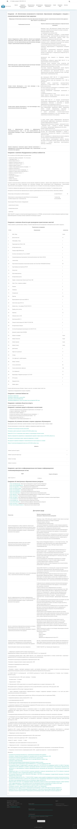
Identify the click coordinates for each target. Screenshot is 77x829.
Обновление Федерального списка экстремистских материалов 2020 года (24, 400)
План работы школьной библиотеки (15, 398)
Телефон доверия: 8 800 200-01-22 (18, 1)
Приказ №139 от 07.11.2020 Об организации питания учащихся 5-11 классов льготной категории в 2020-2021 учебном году (35, 789)
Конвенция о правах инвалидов (15, 760)
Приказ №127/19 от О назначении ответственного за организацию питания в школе (26, 433)
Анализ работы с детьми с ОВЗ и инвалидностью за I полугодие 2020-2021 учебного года (28, 759)
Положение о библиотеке (13, 395)
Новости (16, 5)
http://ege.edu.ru (13, 494)
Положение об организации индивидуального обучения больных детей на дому (26, 757)
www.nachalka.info (14, 498)
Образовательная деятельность (31, 5)
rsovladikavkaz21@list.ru (15, 807)
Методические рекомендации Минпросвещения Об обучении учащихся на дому (26, 762)
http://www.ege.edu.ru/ (15, 486)
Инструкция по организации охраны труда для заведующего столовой (23, 438)
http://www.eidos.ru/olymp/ (16, 488)
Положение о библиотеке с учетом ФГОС (16, 397)
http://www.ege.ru (13, 497)
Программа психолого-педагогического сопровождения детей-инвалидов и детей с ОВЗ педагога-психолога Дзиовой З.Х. (35, 787)
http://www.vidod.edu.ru (15, 492)
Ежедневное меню (60, 5)
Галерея (54, 5)
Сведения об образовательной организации (22, 6)
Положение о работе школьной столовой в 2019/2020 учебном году (22, 431)
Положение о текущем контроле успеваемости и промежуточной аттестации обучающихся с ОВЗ (30, 756)
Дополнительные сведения (39, 5)
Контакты (66, 5)
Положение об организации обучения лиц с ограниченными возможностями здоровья (27, 754)
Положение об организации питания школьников (18, 428)
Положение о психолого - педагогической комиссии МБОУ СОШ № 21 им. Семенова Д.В (27, 786)
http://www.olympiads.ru (15, 489)
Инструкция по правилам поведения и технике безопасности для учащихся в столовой (26, 440)
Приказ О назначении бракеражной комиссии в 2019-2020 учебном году (23, 443)
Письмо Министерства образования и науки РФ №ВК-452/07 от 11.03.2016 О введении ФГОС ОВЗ (30, 763)
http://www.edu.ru (14, 503)
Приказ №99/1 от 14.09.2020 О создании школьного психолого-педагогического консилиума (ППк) (30, 784)
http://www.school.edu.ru (15, 491)
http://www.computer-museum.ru (17, 504)
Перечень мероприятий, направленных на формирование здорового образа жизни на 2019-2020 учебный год (31, 435)
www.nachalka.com (14, 500)
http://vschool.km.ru (14, 495)
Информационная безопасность (47, 5)
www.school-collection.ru (15, 501)
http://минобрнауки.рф (15, 483)
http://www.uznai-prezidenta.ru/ (16, 485)
